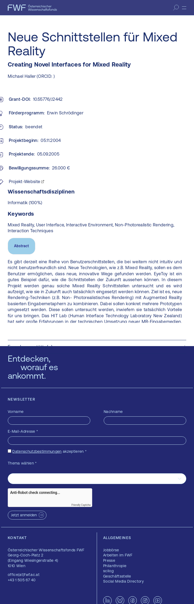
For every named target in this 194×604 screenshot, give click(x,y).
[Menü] (184, 8)
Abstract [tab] (21, 246)
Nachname (113, 411)
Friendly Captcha (81, 505)
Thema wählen (22, 463)
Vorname (16, 411)
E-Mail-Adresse (23, 431)
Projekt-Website (24, 181)
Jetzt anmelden (24, 515)
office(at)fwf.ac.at (24, 574)
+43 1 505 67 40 (22, 580)
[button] (97, 346)
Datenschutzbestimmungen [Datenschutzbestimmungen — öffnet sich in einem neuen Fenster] (36, 451)
